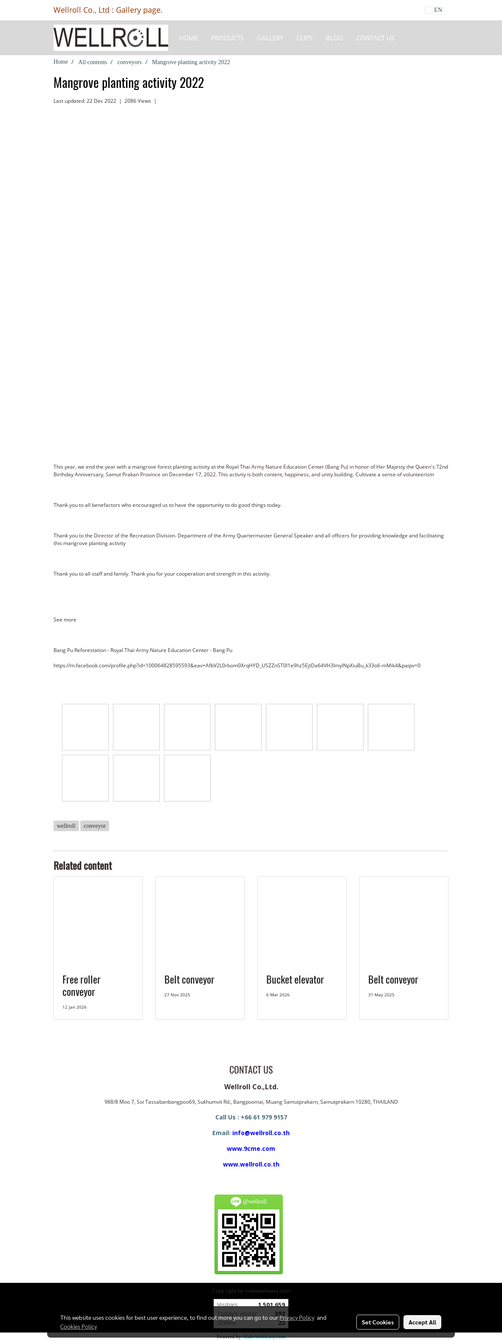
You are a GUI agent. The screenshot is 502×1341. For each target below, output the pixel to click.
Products (227, 38)
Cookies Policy (78, 1326)
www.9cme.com (251, 1148)
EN (433, 10)
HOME (188, 38)
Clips (304, 38)
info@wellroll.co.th (261, 1133)
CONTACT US (375, 38)
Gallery (270, 38)
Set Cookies (378, 1322)
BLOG (334, 38)
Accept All (422, 1322)
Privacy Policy (296, 1317)
